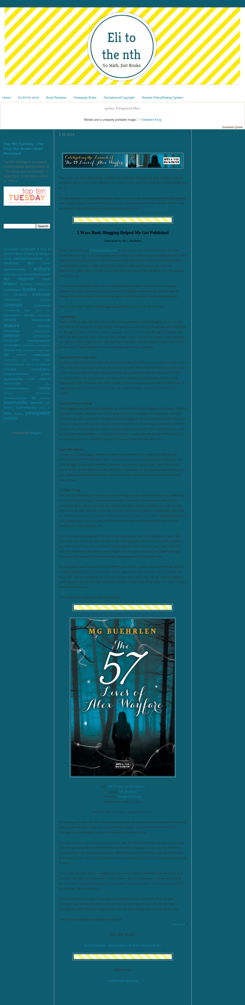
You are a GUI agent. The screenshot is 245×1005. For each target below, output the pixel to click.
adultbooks (11, 263)
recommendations (16, 388)
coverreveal (42, 305)
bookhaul (26, 283)
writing (18, 413)
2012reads (11, 249)
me (6, 354)
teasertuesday (16, 402)
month (35, 359)
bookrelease (12, 290)
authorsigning (12, 274)
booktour (20, 294)
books (29, 289)
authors (41, 268)
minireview (10, 359)
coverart (13, 305)
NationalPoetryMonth (28, 258)
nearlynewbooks (14, 364)
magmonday (43, 350)
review (44, 388)
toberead (36, 402)
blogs (46, 279)
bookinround (42, 283)
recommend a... (27, 383)
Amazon (112, 945)
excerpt (10, 320)
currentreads (12, 310)
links (19, 350)
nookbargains (40, 369)
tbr (34, 398)
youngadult (37, 412)
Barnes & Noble (129, 945)
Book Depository (95, 945)
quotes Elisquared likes (122, 108)
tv (49, 407)
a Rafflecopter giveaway (122, 980)
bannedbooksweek (37, 274)
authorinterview (14, 269)
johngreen (43, 345)
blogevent (26, 279)
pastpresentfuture (16, 374)
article (46, 263)
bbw (7, 279)
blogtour (10, 283)
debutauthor (12, 315)
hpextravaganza (38, 340)
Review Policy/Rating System (162, 97)
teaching (45, 398)
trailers (8, 407)
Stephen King (151, 119)
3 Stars (42, 249)
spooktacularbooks (15, 398)
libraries (9, 350)
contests (44, 299)
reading (45, 379)
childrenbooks (12, 299)
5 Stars (17, 253)
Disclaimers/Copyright (119, 97)
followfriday (12, 331)
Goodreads (178, 924)
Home (6, 97)
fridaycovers (42, 331)
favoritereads (41, 320)
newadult (10, 369)
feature (12, 325)
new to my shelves (37, 364)
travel (42, 407)
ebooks (29, 315)
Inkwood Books (151, 945)
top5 (47, 402)
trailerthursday (26, 407)
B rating (41, 253)
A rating (29, 253)
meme (20, 355)
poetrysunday (13, 379)
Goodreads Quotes (232, 127)
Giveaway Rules (85, 97)
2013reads (27, 249)
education (44, 315)
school (8, 393)
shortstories (43, 393)
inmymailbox (12, 345)
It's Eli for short (28, 97)
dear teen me (37, 310)
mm (24, 360)
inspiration (29, 345)
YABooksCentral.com (103, 250)
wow (7, 413)
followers (44, 326)
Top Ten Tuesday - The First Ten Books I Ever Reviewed (23, 148)
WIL (48, 258)
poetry (45, 374)
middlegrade (41, 355)
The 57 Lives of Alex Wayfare (126, 786)
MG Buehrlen (128, 791)
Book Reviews (56, 97)
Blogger (35, 433)
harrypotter (11, 340)
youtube (10, 418)
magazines (29, 350)
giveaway (12, 335)
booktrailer (41, 294)
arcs (30, 263)
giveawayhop (42, 335)
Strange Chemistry (129, 796)
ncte (47, 359)
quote (31, 378)
